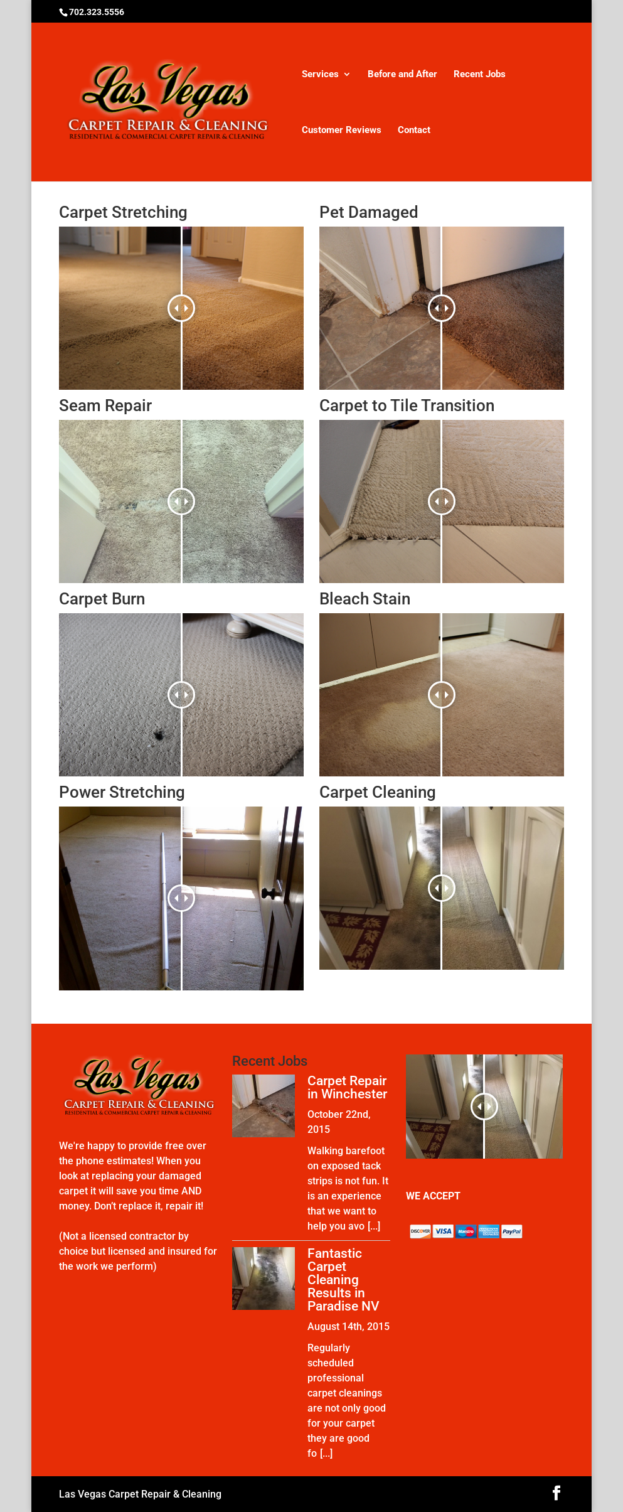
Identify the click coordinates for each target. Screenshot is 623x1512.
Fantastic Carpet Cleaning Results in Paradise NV (343, 1280)
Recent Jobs (480, 75)
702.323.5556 (96, 12)
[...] (374, 1226)
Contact (414, 131)
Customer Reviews (341, 131)
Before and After (402, 75)
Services (320, 75)
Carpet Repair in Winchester (347, 1087)
